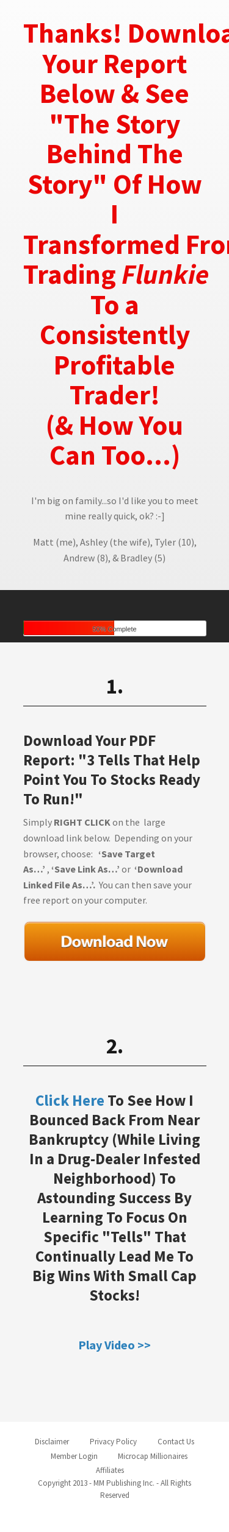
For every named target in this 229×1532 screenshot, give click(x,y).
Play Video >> (114, 1344)
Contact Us (176, 1441)
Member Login (74, 1456)
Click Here (69, 1100)
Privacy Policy (113, 1441)
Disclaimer (52, 1441)
